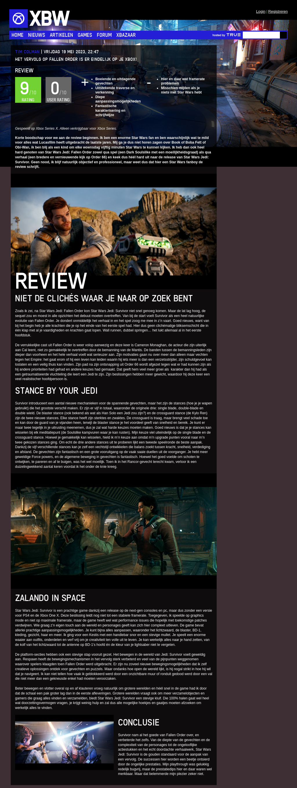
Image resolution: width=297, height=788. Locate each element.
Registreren (278, 11)
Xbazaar (126, 35)
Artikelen (61, 35)
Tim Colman (27, 51)
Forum (104, 35)
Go (283, 35)
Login (260, 11)
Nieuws (36, 35)
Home (17, 35)
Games (85, 35)
